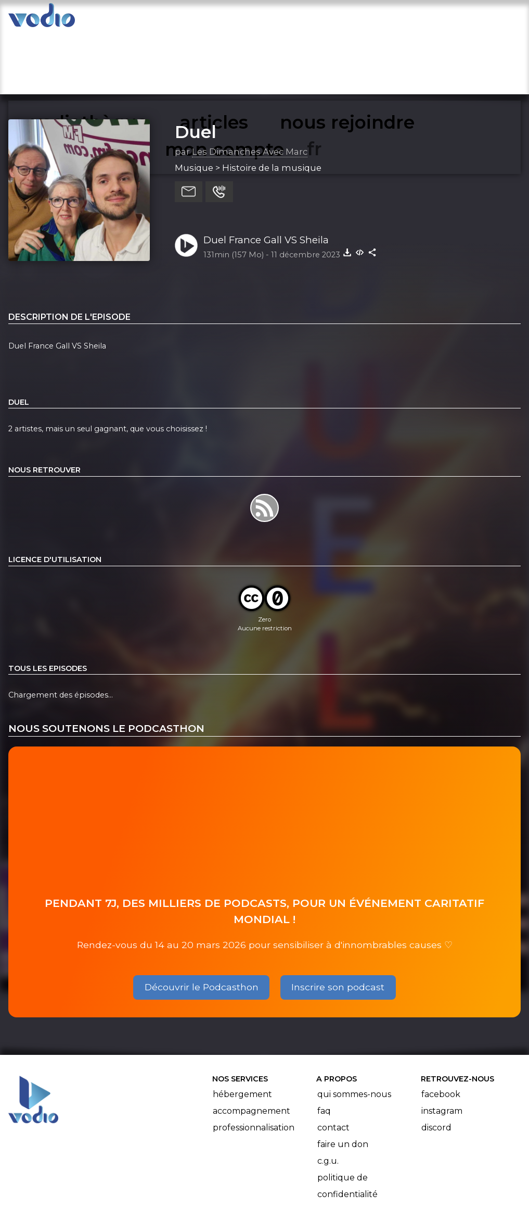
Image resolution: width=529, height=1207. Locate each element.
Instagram (441, 1048)
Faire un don (342, 1081)
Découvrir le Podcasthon (202, 923)
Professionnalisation (253, 1064)
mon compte (457, 19)
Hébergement (242, 1031)
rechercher (376, 19)
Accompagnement (251, 1048)
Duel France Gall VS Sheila (266, 176)
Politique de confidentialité (347, 1123)
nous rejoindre (291, 19)
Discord (436, 1064)
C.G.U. (328, 1098)
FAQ (324, 1048)
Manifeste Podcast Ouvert (293, 1169)
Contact (333, 1064)
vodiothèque (145, 19)
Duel (195, 68)
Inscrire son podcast (337, 923)
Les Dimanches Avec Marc (249, 88)
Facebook (440, 1031)
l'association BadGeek (176, 1184)
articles (216, 19)
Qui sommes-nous (354, 1031)
